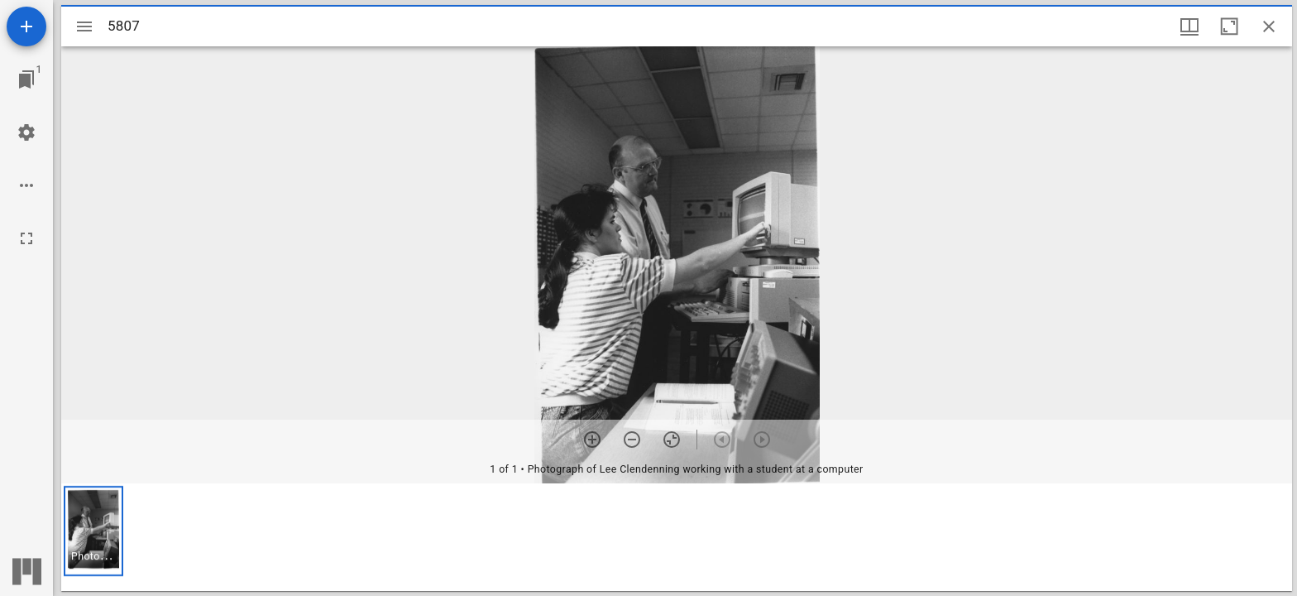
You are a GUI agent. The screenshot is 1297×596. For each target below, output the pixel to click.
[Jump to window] (26, 79)
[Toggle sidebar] (84, 26)
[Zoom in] (592, 439)
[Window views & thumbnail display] (1189, 26)
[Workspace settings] (26, 132)
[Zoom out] (632, 439)
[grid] (676, 537)
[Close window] (1269, 26)
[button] (93, 531)
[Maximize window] (1229, 26)
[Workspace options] (26, 185)
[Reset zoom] (672, 439)
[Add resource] (26, 26)
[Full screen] (26, 238)
